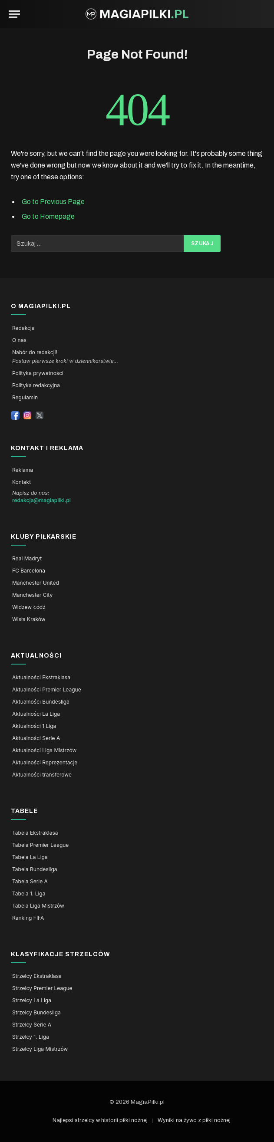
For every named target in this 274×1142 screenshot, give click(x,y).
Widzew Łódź (29, 607)
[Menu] (14, 14)
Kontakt (21, 482)
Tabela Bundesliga (34, 869)
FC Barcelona (28, 571)
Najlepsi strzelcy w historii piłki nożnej (100, 1120)
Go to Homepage (48, 216)
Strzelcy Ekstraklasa (37, 976)
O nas (19, 340)
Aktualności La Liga (36, 714)
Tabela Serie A (30, 882)
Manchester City (32, 595)
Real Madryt (27, 559)
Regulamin (25, 398)
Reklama (22, 470)
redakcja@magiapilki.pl (41, 500)
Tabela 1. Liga (28, 894)
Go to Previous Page (53, 201)
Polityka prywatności (37, 373)
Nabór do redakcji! (34, 352)
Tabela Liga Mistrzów (38, 906)
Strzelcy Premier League (42, 988)
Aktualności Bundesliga (40, 702)
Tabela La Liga (30, 857)
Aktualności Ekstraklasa (41, 678)
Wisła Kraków (29, 619)
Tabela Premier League (40, 845)
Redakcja (23, 328)
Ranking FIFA (28, 918)
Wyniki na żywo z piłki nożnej (194, 1120)
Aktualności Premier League (46, 690)
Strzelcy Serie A (31, 1025)
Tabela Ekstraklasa (35, 833)
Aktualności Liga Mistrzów (44, 750)
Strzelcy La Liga (31, 1000)
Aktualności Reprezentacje (44, 763)
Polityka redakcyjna (36, 385)
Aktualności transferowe (42, 775)
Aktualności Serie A (36, 738)
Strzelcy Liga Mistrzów (40, 1049)
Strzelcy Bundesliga (36, 1013)
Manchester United (35, 583)
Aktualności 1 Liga (34, 726)
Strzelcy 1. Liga (30, 1037)
